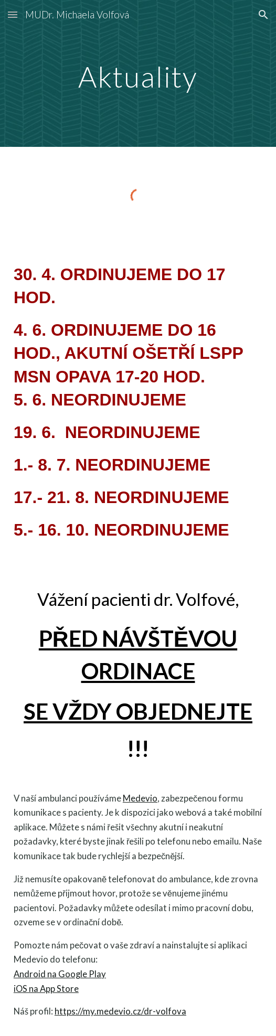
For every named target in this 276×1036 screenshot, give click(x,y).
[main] (138, 74)
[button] (12, 14)
